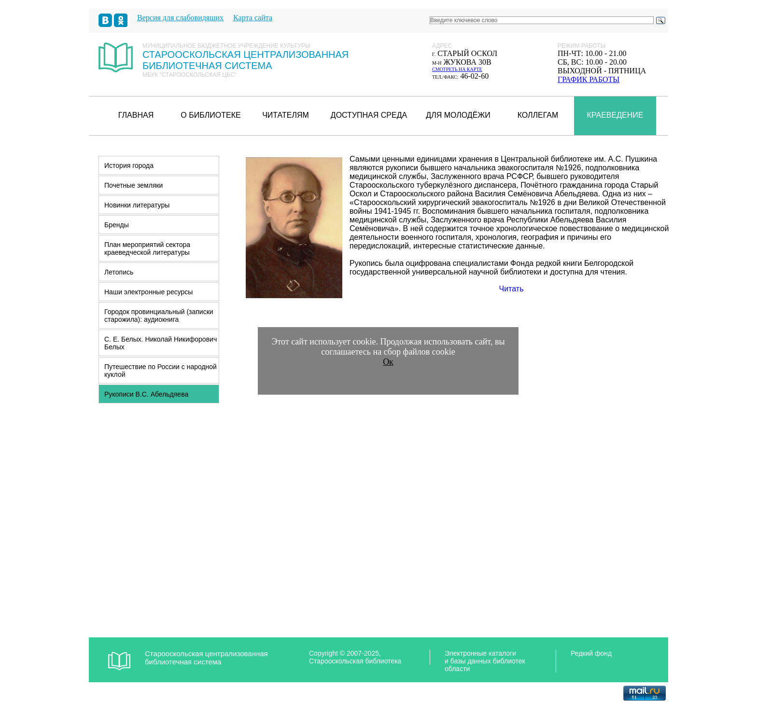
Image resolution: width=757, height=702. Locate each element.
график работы (588, 79)
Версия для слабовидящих (180, 18)
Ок (388, 362)
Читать (511, 289)
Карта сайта (252, 18)
